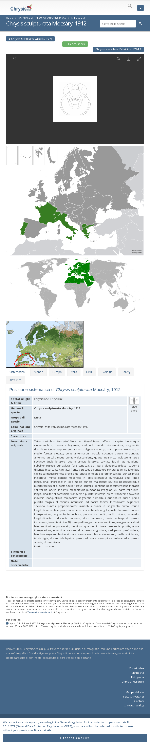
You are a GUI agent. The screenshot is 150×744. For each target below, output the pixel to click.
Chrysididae (136, 668)
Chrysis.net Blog (134, 705)
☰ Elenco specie (75, 44)
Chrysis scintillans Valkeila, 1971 (30, 39)
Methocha (138, 672)
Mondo (38, 372)
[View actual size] (119, 58)
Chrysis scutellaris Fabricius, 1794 (118, 49)
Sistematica (17, 372)
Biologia (107, 372)
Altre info (15, 380)
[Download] (129, 58)
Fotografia (137, 677)
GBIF (89, 372)
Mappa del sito (135, 692)
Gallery (125, 372)
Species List (78, 17)
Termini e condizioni (39, 611)
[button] (75, 199)
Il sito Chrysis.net (133, 696)
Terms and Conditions (66, 725)
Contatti (139, 701)
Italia (74, 372)
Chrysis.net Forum (133, 681)
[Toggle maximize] (139, 58)
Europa (57, 372)
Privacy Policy (88, 725)
